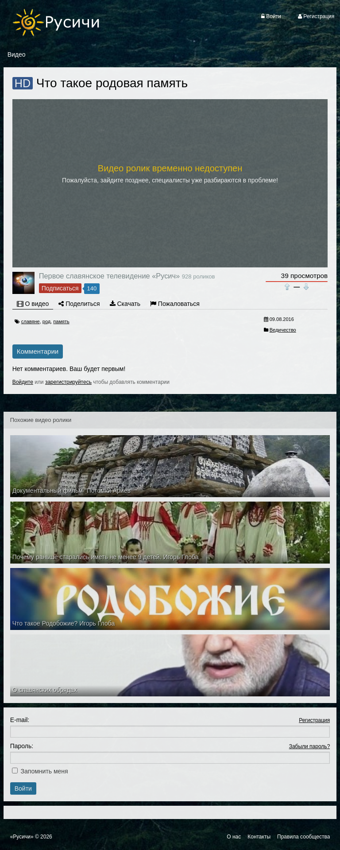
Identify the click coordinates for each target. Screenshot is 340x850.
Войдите (22, 382)
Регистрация (314, 720)
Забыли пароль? (309, 746)
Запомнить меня (44, 771)
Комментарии (37, 351)
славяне (30, 321)
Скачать (125, 303)
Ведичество (283, 329)
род (46, 321)
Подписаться (60, 288)
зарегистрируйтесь (68, 382)
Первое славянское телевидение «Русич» (109, 276)
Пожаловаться (175, 303)
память (61, 321)
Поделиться (79, 303)
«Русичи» (22, 837)
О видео (33, 303)
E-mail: (20, 719)
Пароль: (21, 746)
